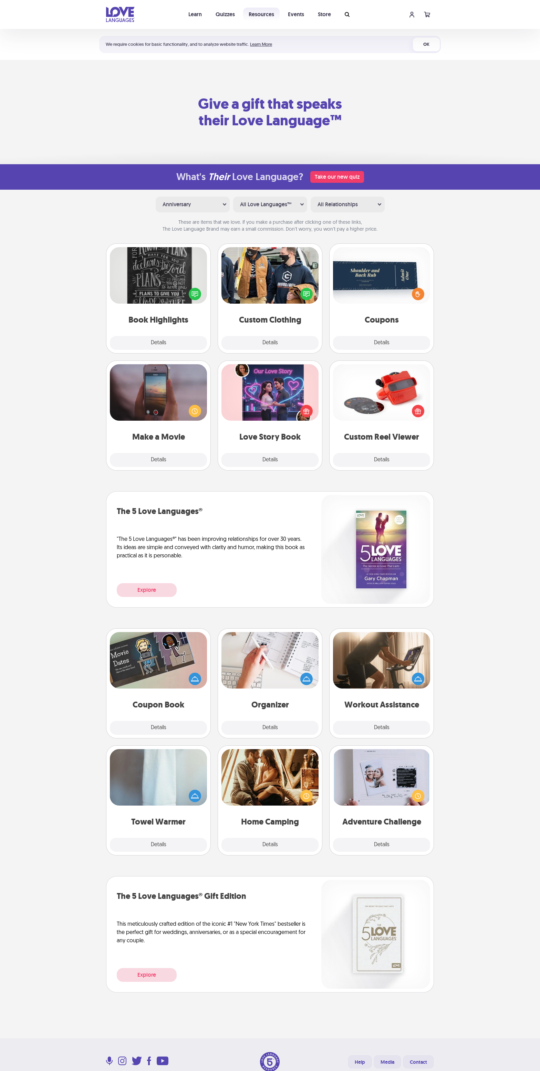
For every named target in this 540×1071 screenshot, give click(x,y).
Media (387, 1062)
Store (324, 14)
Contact (418, 1062)
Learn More (261, 44)
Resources (261, 14)
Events (296, 14)
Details (158, 343)
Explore (146, 590)
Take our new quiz (337, 176)
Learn (195, 14)
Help (360, 1062)
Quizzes (225, 14)
